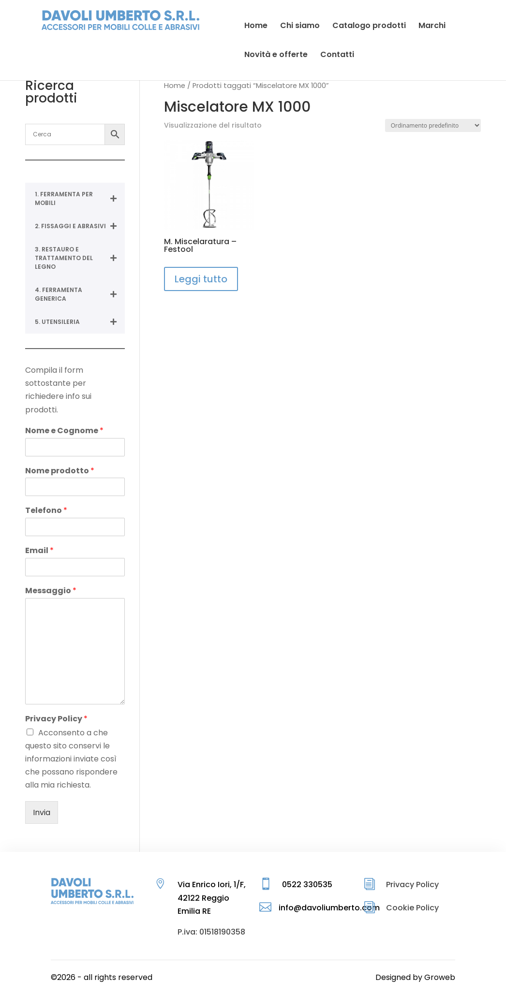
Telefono (46, 511)
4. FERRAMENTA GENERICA (79, 294)
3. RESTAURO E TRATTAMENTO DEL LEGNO (79, 258)
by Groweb (434, 977)
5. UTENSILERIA (79, 322)
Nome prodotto (59, 471)
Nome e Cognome (64, 431)
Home (174, 85)
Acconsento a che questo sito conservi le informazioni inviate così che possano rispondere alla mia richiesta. (71, 759)
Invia (41, 812)
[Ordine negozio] (433, 125)
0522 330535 (307, 884)
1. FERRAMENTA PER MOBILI (79, 199)
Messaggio (50, 591)
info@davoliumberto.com (329, 907)
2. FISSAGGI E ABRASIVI (79, 226)
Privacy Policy (56, 719)
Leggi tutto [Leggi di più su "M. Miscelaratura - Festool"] (201, 279)
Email (39, 551)
